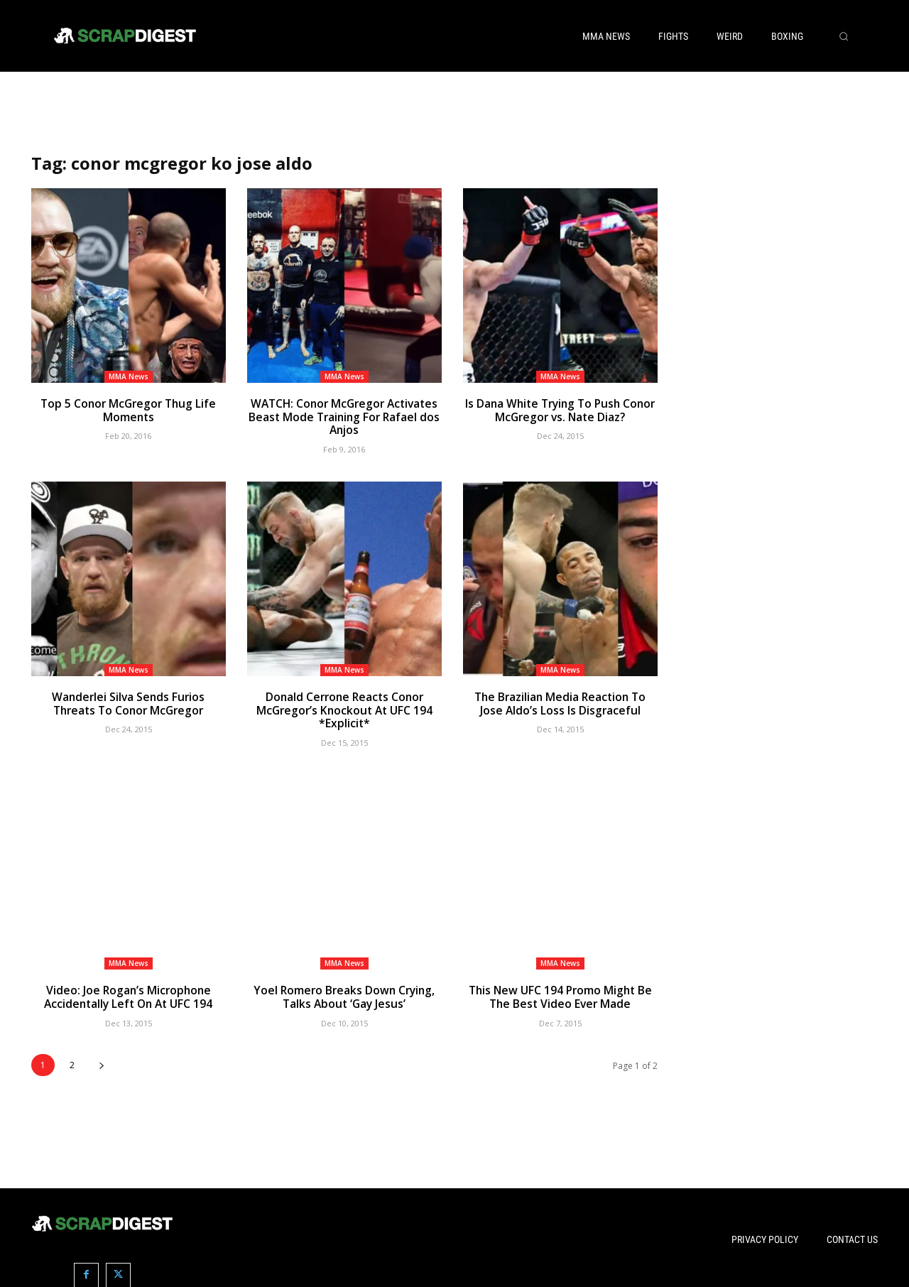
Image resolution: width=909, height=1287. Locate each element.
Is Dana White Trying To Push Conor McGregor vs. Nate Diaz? (560, 409)
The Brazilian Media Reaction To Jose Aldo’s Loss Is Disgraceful (560, 701)
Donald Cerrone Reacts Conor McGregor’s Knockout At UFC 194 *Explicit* (344, 708)
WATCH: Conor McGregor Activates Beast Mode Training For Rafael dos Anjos (344, 416)
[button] (844, 36)
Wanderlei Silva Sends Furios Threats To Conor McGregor (128, 701)
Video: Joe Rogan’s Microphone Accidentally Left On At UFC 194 (128, 993)
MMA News (128, 376)
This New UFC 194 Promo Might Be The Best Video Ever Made (560, 993)
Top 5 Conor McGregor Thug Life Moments (128, 409)
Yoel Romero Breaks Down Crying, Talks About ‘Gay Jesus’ (344, 993)
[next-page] (101, 1061)
